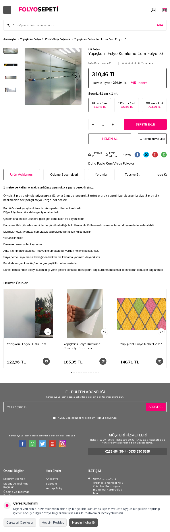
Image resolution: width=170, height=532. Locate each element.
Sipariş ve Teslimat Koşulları (15, 485)
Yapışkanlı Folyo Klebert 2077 (141, 344)
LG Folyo (94, 49)
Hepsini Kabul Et (83, 522)
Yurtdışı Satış (54, 488)
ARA (160, 25)
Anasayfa (9, 39)
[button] (32, 76)
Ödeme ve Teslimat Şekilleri (16, 493)
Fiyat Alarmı (111, 154)
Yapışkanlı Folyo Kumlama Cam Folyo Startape (82, 346)
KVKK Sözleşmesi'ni (71, 417)
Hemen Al (109, 139)
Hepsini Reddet (53, 522)
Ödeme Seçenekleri (64, 175)
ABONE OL (155, 407)
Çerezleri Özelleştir (19, 522)
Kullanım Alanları (14, 478)
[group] (53, 76)
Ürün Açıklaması (21, 175)
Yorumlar (101, 175)
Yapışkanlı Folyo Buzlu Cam (26, 344)
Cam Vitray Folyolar (57, 39)
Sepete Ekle (145, 124)
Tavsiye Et (95, 154)
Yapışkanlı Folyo (30, 39)
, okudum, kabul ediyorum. (85, 418)
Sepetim (51, 483)
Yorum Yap (147, 63)
